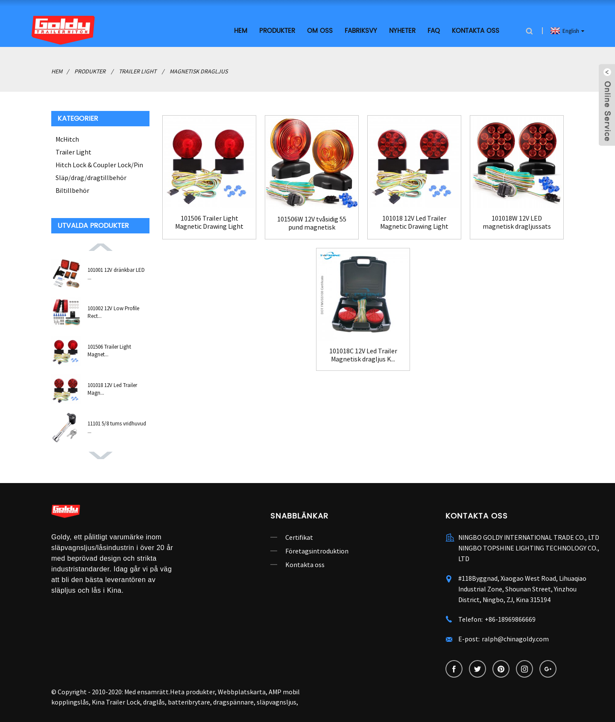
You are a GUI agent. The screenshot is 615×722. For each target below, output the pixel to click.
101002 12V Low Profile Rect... (113, 312)
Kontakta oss (475, 31)
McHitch (67, 139)
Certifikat (299, 537)
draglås (154, 702)
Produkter (277, 31)
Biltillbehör (72, 190)
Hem (240, 31)
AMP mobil (284, 691)
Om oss (320, 31)
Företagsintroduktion (316, 551)
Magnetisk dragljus (199, 71)
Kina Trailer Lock (116, 702)
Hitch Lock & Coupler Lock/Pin (99, 164)
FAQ (434, 31)
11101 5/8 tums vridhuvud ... (117, 427)
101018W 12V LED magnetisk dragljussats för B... (517, 222)
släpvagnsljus (276, 702)
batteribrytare (189, 702)
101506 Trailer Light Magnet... (109, 350)
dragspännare (233, 702)
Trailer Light (137, 71)
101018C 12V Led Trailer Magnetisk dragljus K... (363, 355)
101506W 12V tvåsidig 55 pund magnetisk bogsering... (311, 223)
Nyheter (402, 31)
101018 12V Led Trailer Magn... (112, 388)
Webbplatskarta (242, 691)
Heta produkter (192, 691)
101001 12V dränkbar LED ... (116, 273)
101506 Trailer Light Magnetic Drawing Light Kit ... (209, 222)
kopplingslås (70, 702)
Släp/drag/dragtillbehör (91, 177)
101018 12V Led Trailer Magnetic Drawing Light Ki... (414, 222)
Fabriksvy (361, 31)
